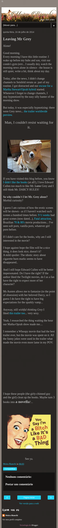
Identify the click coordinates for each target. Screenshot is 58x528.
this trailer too (17, 313)
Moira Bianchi (11, 515)
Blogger (35, 525)
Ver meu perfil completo (12, 519)
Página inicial (29, 497)
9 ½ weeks (44, 215)
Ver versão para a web (29, 503)
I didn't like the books (15, 182)
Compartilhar (10, 469)
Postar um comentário (19, 484)
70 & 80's (19, 222)
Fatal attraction (42, 218)
